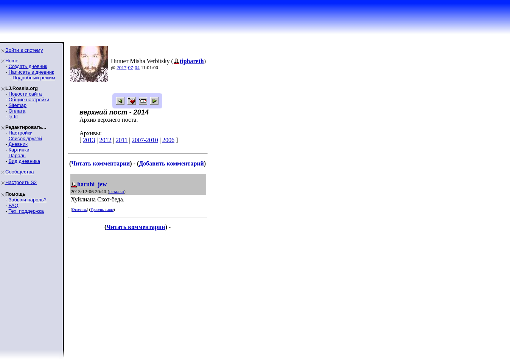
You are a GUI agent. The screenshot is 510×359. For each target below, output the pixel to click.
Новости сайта (25, 94)
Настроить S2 (21, 182)
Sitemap (17, 105)
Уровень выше (102, 209)
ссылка (116, 191)
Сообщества (19, 172)
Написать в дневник (31, 72)
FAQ (13, 205)
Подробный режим (33, 77)
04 (137, 67)
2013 (89, 140)
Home (12, 60)
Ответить (79, 209)
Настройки (20, 133)
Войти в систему (24, 50)
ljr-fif (13, 116)
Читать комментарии (100, 163)
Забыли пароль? (27, 200)
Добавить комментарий (171, 163)
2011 (122, 140)
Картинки (18, 150)
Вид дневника (24, 161)
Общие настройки (28, 99)
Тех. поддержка (26, 211)
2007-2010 (145, 140)
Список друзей (25, 138)
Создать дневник (27, 66)
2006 (168, 140)
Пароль (16, 155)
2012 (106, 140)
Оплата (16, 111)
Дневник (17, 144)
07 (130, 67)
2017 (121, 67)
